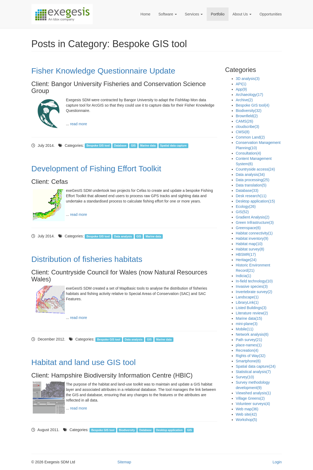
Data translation (251, 185)
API (241, 84)
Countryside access (255, 169)
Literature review (252, 313)
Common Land (250, 137)
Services (194, 14)
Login (277, 462)
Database (120, 145)
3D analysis (248, 78)
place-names (249, 345)
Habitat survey (250, 249)
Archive (244, 100)
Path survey (249, 340)
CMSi (242, 132)
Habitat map (249, 244)
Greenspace (248, 228)
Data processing (252, 180)
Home (145, 14)
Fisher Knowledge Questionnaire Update (103, 70)
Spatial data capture (173, 145)
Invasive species (252, 286)
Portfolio (217, 14)
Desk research (251, 196)
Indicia (243, 276)
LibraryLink (247, 302)
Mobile (244, 329)
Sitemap (124, 462)
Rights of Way (251, 356)
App (241, 89)
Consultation (248, 153)
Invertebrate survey (254, 292)
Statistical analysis (253, 372)
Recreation (247, 350)
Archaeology (249, 94)
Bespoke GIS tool (98, 145)
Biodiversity (127, 430)
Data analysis (123, 236)
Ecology (246, 206)
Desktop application (169, 430)
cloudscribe (247, 126)
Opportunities (270, 14)
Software (167, 14)
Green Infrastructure (255, 222)
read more (78, 124)
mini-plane (247, 324)
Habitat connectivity (254, 233)
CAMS (244, 121)
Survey (245, 377)
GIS (133, 145)
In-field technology (254, 281)
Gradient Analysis (252, 217)
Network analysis (252, 334)
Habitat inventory (252, 238)
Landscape (247, 297)
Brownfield (247, 116)
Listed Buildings (251, 308)
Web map (247, 409)
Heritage (246, 260)
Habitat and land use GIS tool (83, 362)
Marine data (148, 145)
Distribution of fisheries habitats (87, 259)
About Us (242, 14)
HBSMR (246, 254)
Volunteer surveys (253, 404)
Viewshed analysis (253, 393)
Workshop (246, 420)
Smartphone (248, 361)
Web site (246, 414)
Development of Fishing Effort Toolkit (96, 168)
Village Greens (250, 398)
